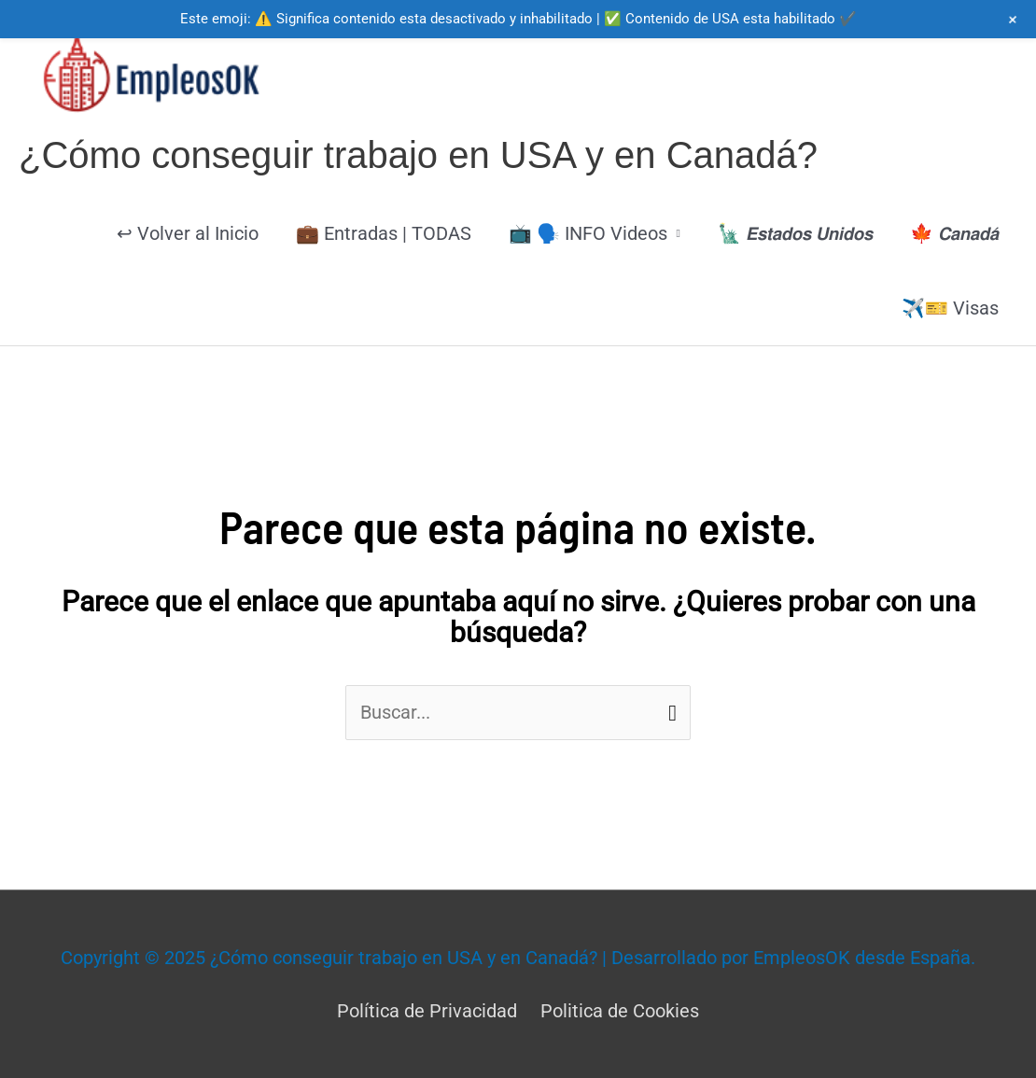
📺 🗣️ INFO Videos (588, 233)
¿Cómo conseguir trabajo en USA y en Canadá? (418, 154)
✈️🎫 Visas (950, 308)
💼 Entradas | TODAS (383, 233)
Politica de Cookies (619, 1011)
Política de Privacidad (427, 1011)
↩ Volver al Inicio (188, 233)
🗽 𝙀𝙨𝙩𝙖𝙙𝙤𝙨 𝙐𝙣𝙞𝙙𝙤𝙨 (795, 233)
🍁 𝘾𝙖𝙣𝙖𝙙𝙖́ (954, 233)
